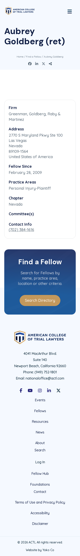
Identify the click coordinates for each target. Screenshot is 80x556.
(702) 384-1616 (21, 229)
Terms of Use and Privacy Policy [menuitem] (40, 502)
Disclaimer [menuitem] (40, 523)
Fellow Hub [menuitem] (40, 473)
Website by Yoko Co (40, 550)
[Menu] (70, 10)
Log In (40, 462)
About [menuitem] (40, 443)
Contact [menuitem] (40, 492)
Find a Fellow (33, 56)
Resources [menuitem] (40, 421)
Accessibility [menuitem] (40, 513)
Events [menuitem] (40, 400)
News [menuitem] (40, 432)
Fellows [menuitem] (40, 411)
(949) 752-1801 (46, 372)
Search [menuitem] (40, 450)
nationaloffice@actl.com (45, 378)
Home (20, 56)
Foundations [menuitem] (40, 484)
